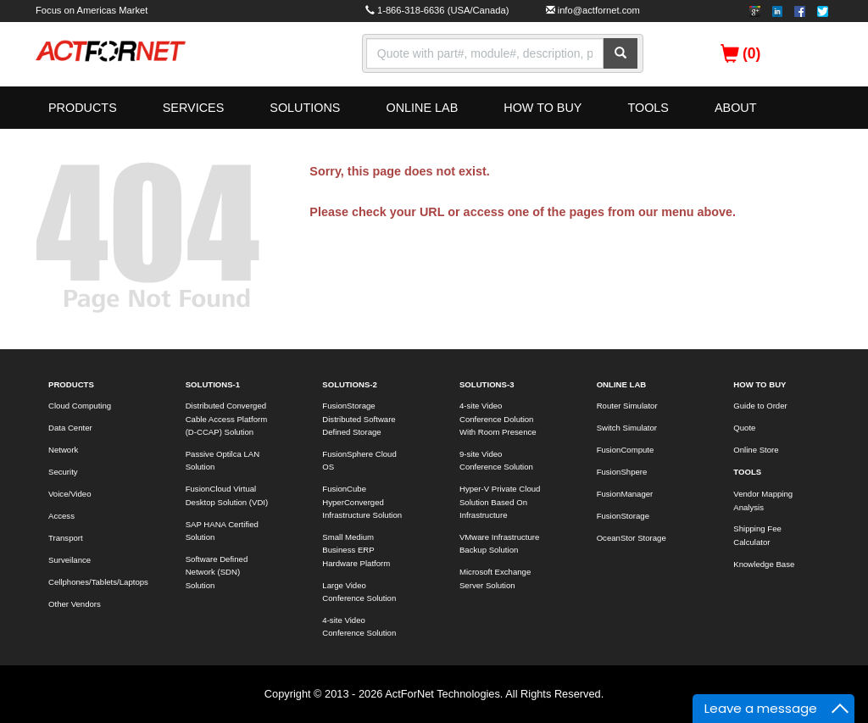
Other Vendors (74, 604)
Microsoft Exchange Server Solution (495, 578)
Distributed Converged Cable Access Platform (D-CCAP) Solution (227, 419)
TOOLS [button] (648, 107)
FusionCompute (625, 449)
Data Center (70, 427)
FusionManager (625, 493)
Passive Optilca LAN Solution (222, 460)
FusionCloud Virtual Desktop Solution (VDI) (227, 495)
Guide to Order (760, 405)
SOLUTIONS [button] (305, 107)
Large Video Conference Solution (359, 592)
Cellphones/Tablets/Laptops (97, 582)
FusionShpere (622, 471)
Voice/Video (70, 493)
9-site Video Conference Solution (496, 460)
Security (63, 471)
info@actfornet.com (599, 10)
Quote (744, 427)
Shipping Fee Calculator (757, 535)
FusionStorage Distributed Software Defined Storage (358, 419)
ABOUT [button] (736, 107)
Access (61, 515)
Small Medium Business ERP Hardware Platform (356, 550)
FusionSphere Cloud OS (359, 460)
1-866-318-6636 (411, 10)
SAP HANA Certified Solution (222, 531)
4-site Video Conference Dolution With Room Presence (498, 419)
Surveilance (69, 559)
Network (63, 449)
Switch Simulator (627, 427)
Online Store (755, 449)
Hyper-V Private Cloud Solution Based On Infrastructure (499, 502)
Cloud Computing (79, 405)
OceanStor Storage (631, 537)
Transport (65, 537)
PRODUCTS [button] (82, 107)
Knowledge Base (763, 564)
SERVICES (194, 107)
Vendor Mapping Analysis (763, 500)
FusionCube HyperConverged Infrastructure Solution (362, 502)
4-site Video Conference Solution (359, 626)
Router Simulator (627, 405)
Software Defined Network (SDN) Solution (217, 572)
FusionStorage (623, 515)
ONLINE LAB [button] (422, 107)
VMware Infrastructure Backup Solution (499, 543)
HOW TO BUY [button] (542, 107)
